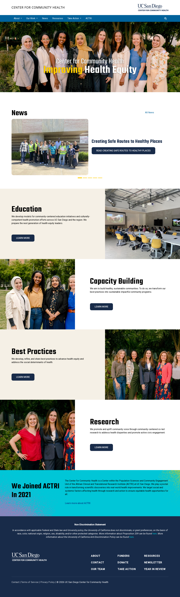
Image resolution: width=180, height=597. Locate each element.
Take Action (127, 569)
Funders (124, 555)
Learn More (23, 238)
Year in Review (155, 569)
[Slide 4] (95, 177)
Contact (97, 562)
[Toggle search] (165, 18)
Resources (57, 18)
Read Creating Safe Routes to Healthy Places (123, 150)
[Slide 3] (90, 177)
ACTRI (89, 18)
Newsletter (153, 562)
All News (149, 112)
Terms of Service (29, 582)
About (95, 555)
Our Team (98, 569)
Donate (123, 562)
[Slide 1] (80, 177)
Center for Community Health (38, 7)
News (45, 18)
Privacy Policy (47, 582)
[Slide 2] (85, 177)
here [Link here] (154, 533)
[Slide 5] (100, 177)
